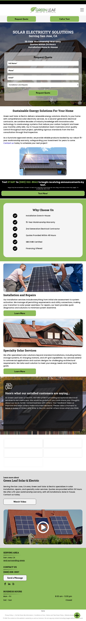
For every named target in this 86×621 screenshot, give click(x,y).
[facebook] (5, 584)
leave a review (11, 408)
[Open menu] (82, 10)
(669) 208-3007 (11, 572)
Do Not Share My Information (24, 615)
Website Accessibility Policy (73, 615)
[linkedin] (9, 584)
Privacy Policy (9, 615)
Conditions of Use (39, 615)
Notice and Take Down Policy (55, 615)
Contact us (8, 143)
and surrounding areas (14, 560)
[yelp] (13, 584)
